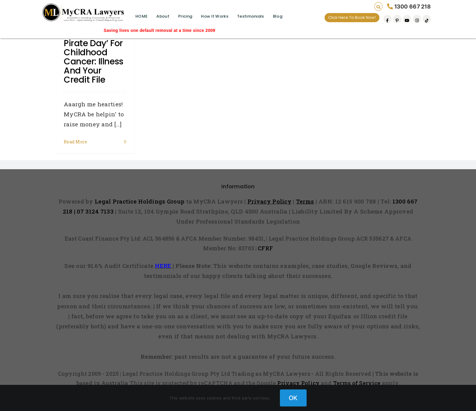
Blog (277, 16)
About (162, 16)
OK (293, 398)
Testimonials (250, 16)
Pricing (185, 16)
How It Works (214, 16)
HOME (141, 16)
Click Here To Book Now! (352, 17)
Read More (75, 142)
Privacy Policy (298, 383)
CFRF (265, 248)
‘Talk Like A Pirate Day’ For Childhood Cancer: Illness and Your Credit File (94, 57)
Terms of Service (357, 383)
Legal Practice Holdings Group (140, 201)
